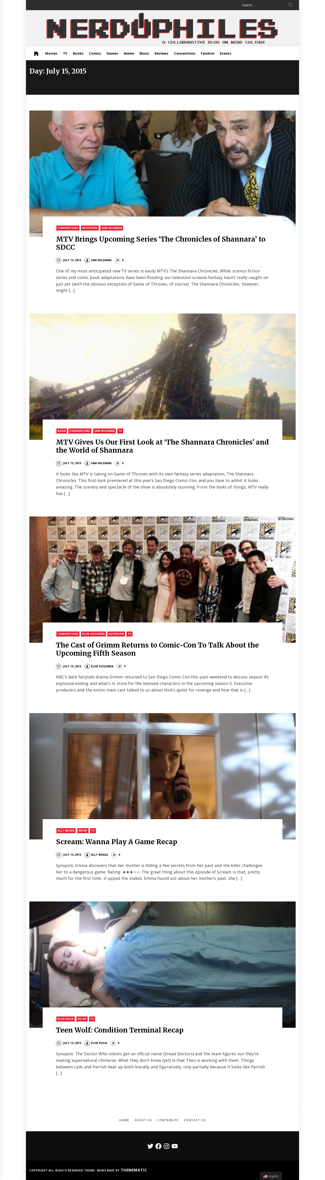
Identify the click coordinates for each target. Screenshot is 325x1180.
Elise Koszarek (93, 634)
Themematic (134, 1170)
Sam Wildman (112, 228)
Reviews (161, 53)
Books (78, 53)
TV (65, 53)
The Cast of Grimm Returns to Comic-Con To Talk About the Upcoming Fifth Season (157, 649)
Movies (51, 53)
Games (112, 53)
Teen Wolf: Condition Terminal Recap (119, 1030)
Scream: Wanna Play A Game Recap (116, 841)
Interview (90, 228)
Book (62, 431)
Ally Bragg (66, 830)
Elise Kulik (66, 1019)
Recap (83, 830)
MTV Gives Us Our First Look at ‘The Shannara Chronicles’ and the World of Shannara (162, 446)
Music (144, 53)
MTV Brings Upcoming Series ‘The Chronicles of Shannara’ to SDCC (160, 243)
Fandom (207, 53)
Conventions (184, 53)
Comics (95, 53)
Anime (129, 53)
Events (225, 53)
